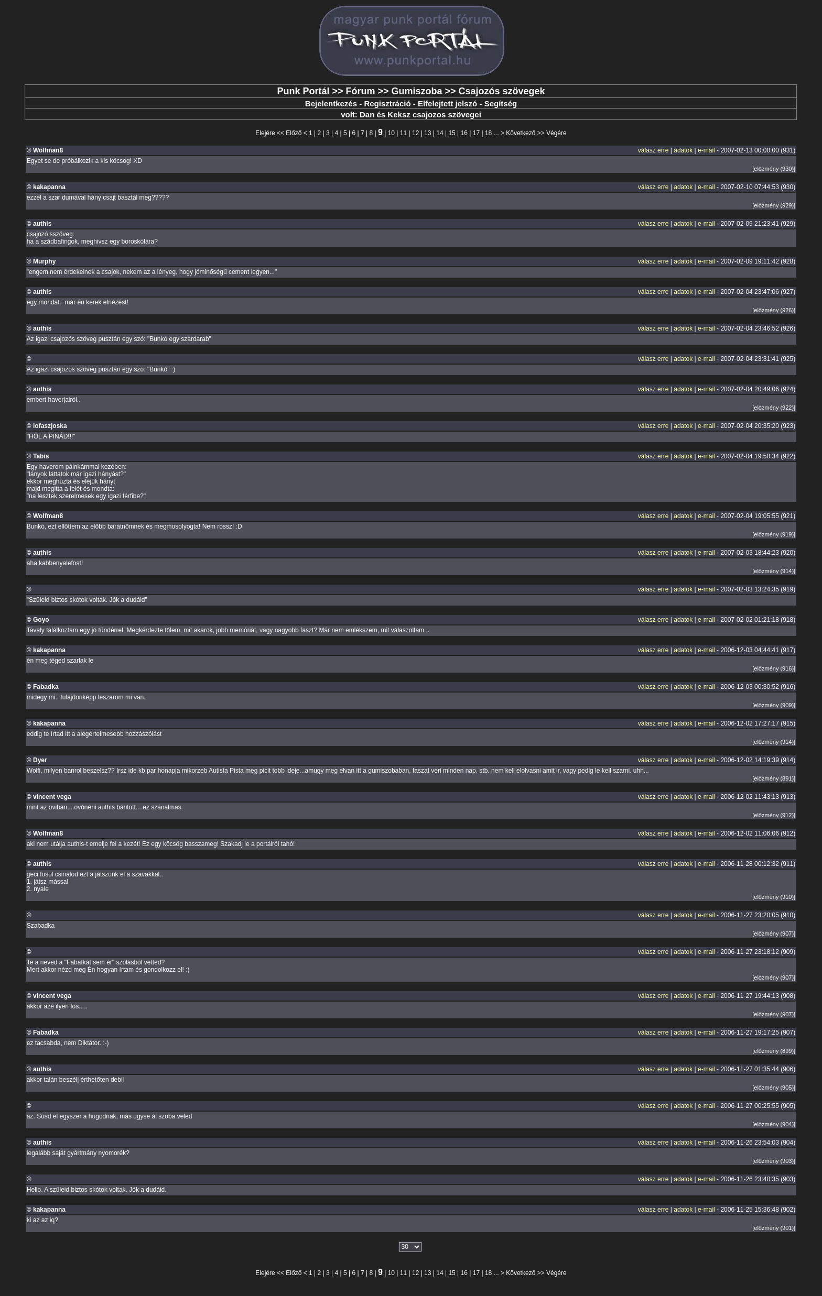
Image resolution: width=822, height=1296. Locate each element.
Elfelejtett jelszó (447, 103)
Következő (520, 133)
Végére (556, 133)
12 (415, 133)
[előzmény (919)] (773, 534)
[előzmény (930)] (773, 169)
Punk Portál (303, 91)
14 (439, 133)
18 (488, 133)
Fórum (360, 91)
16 (464, 133)
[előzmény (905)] (773, 1087)
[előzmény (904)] (773, 1124)
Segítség (500, 103)
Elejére (265, 133)
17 (476, 133)
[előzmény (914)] (773, 571)
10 (391, 133)
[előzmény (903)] (773, 1161)
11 (403, 133)
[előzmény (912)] (773, 815)
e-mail (706, 150)
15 (451, 133)
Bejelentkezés (331, 103)
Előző (293, 133)
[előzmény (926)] (773, 310)
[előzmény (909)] (773, 705)
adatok (683, 150)
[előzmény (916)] (773, 668)
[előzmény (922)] (773, 407)
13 (427, 133)
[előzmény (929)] (773, 205)
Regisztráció (387, 103)
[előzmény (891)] (773, 778)
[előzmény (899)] (773, 1051)
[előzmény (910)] (773, 897)
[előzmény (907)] (773, 933)
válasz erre (653, 150)
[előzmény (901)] (773, 1228)
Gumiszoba (416, 91)
